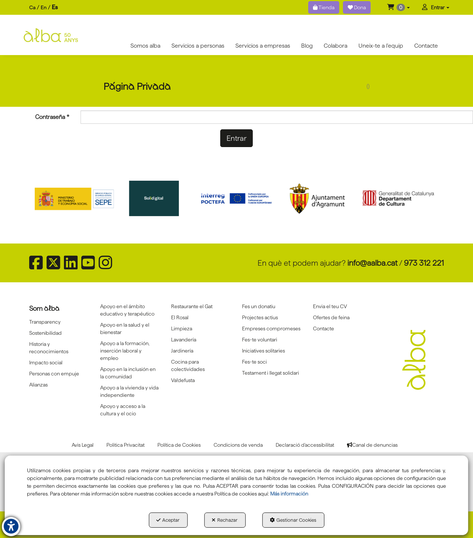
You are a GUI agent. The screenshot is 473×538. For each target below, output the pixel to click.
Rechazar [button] (225, 519)
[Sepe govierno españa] (75, 198)
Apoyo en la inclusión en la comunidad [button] (128, 372)
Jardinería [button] (182, 351)
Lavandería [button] (183, 340)
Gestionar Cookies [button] (293, 519)
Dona (357, 7)
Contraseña (52, 117)
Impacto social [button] (45, 362)
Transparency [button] (45, 322)
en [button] (44, 7)
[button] (398, 7)
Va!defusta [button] (183, 380)
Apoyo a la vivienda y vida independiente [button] (129, 391)
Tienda (323, 7)
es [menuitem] (55, 7)
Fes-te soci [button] (254, 362)
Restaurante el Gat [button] (191, 306)
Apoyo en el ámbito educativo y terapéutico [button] (127, 310)
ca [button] (32, 7)
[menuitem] (43, 7)
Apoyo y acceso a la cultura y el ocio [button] (122, 409)
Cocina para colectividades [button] (188, 365)
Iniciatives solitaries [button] (263, 351)
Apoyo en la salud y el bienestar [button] (124, 328)
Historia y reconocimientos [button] (48, 347)
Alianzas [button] (38, 385)
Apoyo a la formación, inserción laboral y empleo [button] (125, 350)
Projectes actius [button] (260, 317)
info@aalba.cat (372, 263)
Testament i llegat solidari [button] (270, 373)
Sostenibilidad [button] (45, 333)
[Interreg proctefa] (236, 198)
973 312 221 (424, 263)
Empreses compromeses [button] (271, 328)
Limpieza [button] (181, 328)
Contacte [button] (323, 328)
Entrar (236, 138)
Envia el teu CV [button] (330, 306)
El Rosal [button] (179, 317)
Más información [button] (289, 494)
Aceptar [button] (168, 519)
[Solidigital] (156, 198)
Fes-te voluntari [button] (259, 340)
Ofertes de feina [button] (331, 317)
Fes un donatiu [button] (258, 306)
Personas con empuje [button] (54, 374)
